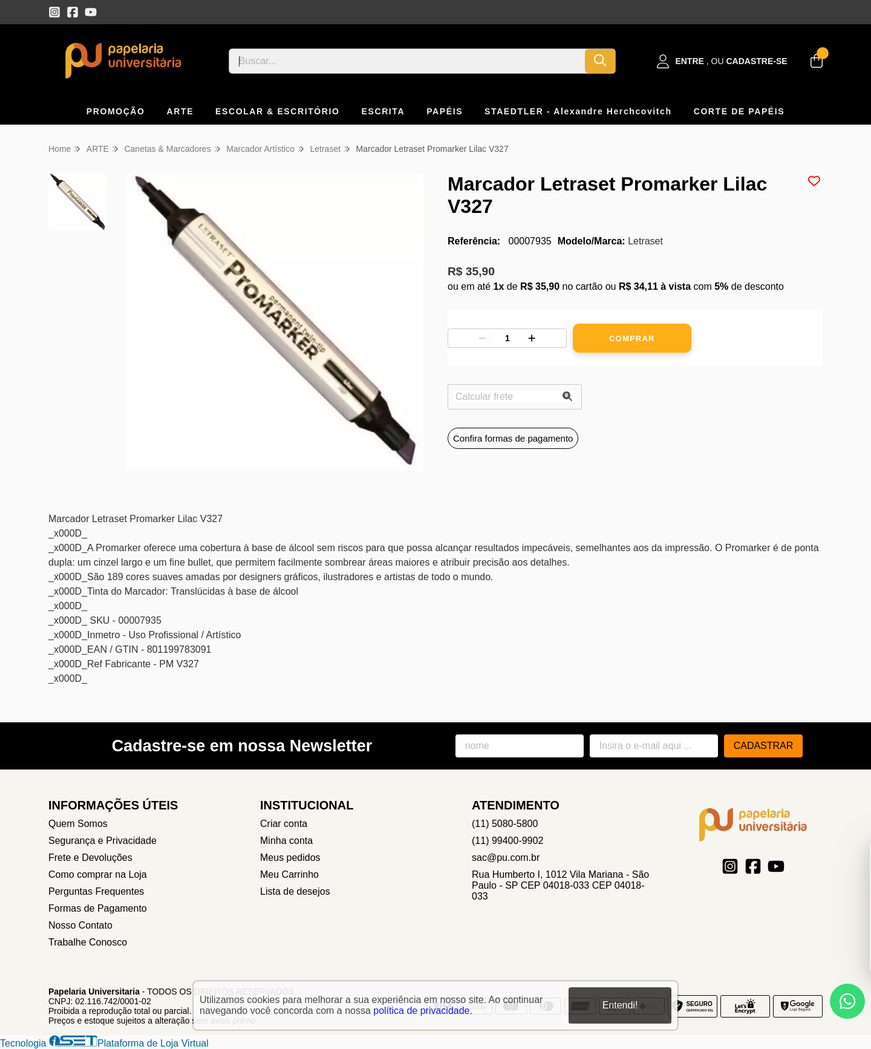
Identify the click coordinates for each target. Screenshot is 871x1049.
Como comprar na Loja (97, 874)
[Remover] (482, 338)
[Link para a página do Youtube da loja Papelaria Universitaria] (91, 12)
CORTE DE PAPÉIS (739, 111)
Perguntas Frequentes (96, 891)
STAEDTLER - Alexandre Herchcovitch (578, 111)
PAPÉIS (444, 111)
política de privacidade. (422, 1010)
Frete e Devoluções (90, 857)
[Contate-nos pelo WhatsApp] (847, 1001)
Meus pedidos (290, 857)
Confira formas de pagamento (513, 438)
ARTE (180, 111)
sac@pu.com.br (506, 857)
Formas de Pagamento (97, 908)
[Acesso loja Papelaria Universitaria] (722, 61)
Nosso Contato (80, 925)
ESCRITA (383, 111)
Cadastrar (764, 745)
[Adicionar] (531, 338)
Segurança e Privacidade (102, 840)
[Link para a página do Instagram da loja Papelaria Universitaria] (54, 12)
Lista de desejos (295, 891)
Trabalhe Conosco (87, 942)
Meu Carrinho (289, 874)
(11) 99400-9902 (507, 840)
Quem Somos (78, 824)
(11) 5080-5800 (505, 824)
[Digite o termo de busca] (407, 61)
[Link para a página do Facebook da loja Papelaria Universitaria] (73, 12)
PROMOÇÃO (115, 111)
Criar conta (283, 824)
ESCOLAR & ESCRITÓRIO (277, 111)
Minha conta (286, 840)
